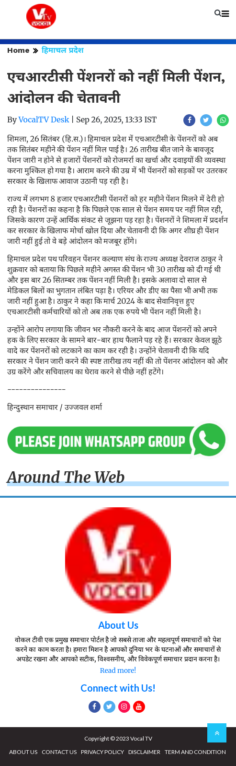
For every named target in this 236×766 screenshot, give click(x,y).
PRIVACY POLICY (102, 751)
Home (18, 50)
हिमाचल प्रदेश (63, 50)
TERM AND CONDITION (195, 751)
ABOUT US (23, 751)
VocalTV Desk (44, 119)
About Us (118, 625)
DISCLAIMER (144, 751)
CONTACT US (59, 751)
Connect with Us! (118, 688)
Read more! (118, 670)
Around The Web (66, 477)
